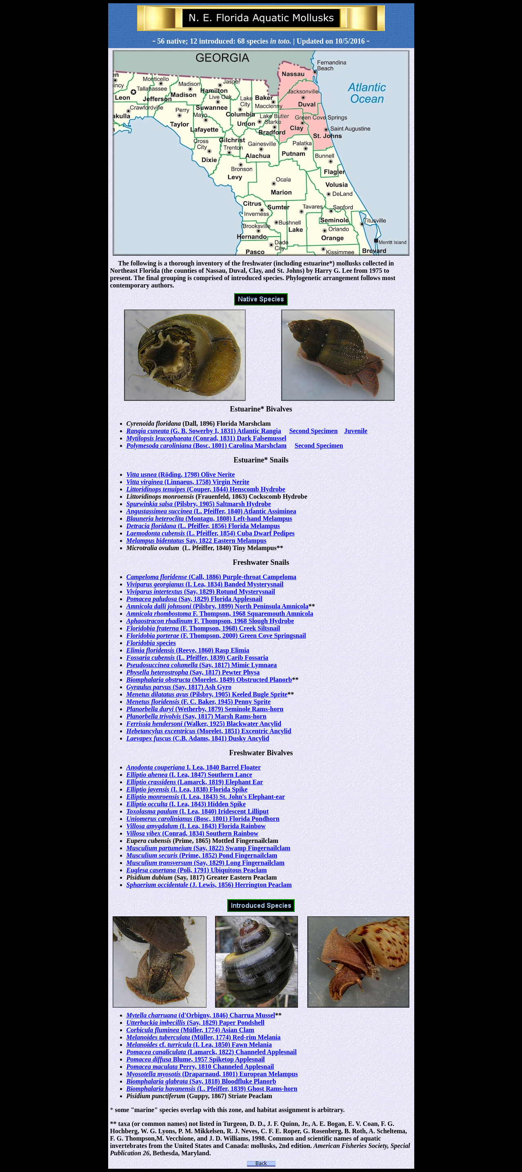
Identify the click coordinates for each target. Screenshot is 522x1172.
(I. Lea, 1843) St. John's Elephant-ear (206, 796)
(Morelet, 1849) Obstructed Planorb (209, 679)
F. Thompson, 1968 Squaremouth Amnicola (220, 613)
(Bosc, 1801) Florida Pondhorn (203, 818)
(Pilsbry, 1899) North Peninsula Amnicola (218, 606)
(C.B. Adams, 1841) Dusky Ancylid (198, 738)
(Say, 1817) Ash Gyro (179, 686)
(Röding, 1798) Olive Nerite (181, 474)
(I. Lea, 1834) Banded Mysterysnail (205, 584)
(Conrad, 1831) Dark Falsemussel (207, 438)
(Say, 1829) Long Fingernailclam (206, 862)
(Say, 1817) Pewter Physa (193, 672)
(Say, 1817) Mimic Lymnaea (202, 664)
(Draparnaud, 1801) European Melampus (212, 1073)
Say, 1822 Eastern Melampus (197, 540)
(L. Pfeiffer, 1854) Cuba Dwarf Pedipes (211, 533)
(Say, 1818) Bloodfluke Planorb (201, 1081)
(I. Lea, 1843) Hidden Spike (186, 803)
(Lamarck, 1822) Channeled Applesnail (212, 1051)
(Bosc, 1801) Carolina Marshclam (207, 445)
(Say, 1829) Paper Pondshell (195, 1022)
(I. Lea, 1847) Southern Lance (189, 774)
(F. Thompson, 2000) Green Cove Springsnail (216, 635)
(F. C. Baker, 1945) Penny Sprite (199, 701)
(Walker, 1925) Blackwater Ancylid (204, 723)
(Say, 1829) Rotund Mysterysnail (201, 591)
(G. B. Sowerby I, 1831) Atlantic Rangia (204, 430)
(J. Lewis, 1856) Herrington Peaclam (209, 884)
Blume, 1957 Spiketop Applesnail (196, 1059)
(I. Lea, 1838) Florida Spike (187, 789)
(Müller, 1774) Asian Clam (190, 1029)
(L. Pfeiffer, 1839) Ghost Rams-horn (212, 1088)
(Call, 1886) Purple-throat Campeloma (212, 576)
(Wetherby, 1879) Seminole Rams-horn (205, 708)
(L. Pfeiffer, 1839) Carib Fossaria (198, 657)
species (151, 642)
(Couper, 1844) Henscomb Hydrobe (206, 489)
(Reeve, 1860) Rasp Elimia (188, 650)
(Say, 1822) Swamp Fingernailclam (209, 848)
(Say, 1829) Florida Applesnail (194, 598)
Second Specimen (313, 430)
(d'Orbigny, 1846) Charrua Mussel (201, 1015)
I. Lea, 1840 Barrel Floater (194, 767)
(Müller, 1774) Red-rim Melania (204, 1037)
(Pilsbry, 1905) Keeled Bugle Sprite (207, 694)
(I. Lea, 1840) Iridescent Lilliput (198, 811)
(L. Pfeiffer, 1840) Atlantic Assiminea (211, 511)
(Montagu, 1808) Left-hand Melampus (209, 518)
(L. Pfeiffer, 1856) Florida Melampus (203, 525)
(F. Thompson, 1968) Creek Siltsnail (203, 628)
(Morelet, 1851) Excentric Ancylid (209, 731)
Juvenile (355, 430)
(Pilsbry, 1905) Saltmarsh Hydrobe (199, 503)
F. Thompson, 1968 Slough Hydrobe (210, 620)
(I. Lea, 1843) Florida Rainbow (196, 826)
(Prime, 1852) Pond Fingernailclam (202, 855)
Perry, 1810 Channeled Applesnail (200, 1066)
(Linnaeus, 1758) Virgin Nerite (188, 481)
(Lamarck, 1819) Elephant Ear (195, 781)
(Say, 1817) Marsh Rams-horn (197, 716)
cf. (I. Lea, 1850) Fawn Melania (199, 1044)
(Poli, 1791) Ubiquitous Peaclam (197, 870)
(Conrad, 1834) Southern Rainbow (193, 833)
